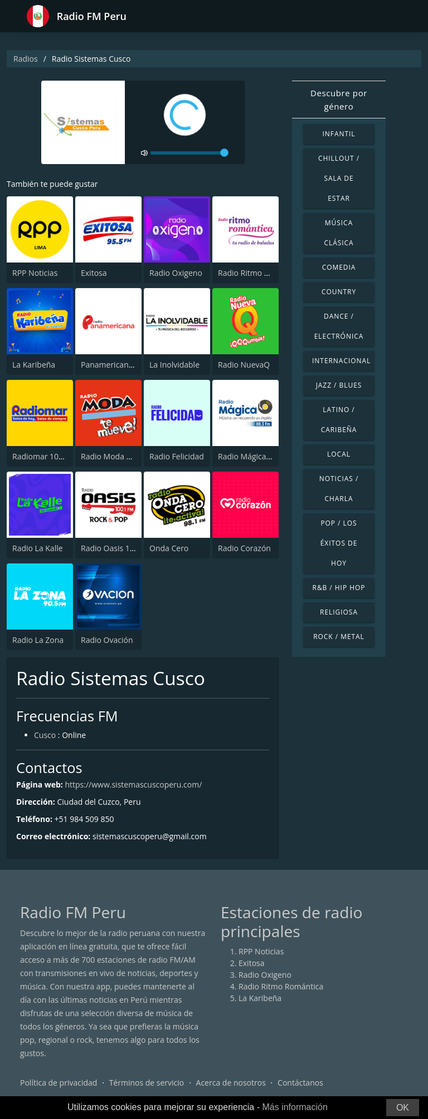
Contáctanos (300, 1082)
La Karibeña (33, 364)
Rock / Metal (338, 636)
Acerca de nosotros (231, 1082)
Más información (294, 1107)
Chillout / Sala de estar (338, 178)
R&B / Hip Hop (339, 587)
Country (339, 291)
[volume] (189, 153)
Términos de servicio (146, 1082)
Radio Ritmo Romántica (260, 273)
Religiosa (339, 612)
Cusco (45, 735)
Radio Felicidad (176, 456)
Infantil (338, 133)
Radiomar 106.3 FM (47, 456)
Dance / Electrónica (339, 326)
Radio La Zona (38, 640)
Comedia (339, 267)
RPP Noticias (34, 273)
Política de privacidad (58, 1082)
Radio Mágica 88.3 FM (257, 456)
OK (402, 1107)
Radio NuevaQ (244, 364)
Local (339, 454)
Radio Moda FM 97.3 (118, 456)
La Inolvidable (174, 364)
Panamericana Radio (118, 364)
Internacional (341, 360)
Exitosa (94, 273)
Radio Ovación (107, 640)
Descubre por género (338, 99)
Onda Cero (168, 548)
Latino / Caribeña (339, 419)
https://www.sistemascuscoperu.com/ (133, 784)
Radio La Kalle (37, 548)
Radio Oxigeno (175, 273)
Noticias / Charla (339, 488)
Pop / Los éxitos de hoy (339, 543)
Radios (25, 58)
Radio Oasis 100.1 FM (119, 548)
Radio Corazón (244, 548)
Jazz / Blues (339, 385)
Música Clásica (338, 232)
